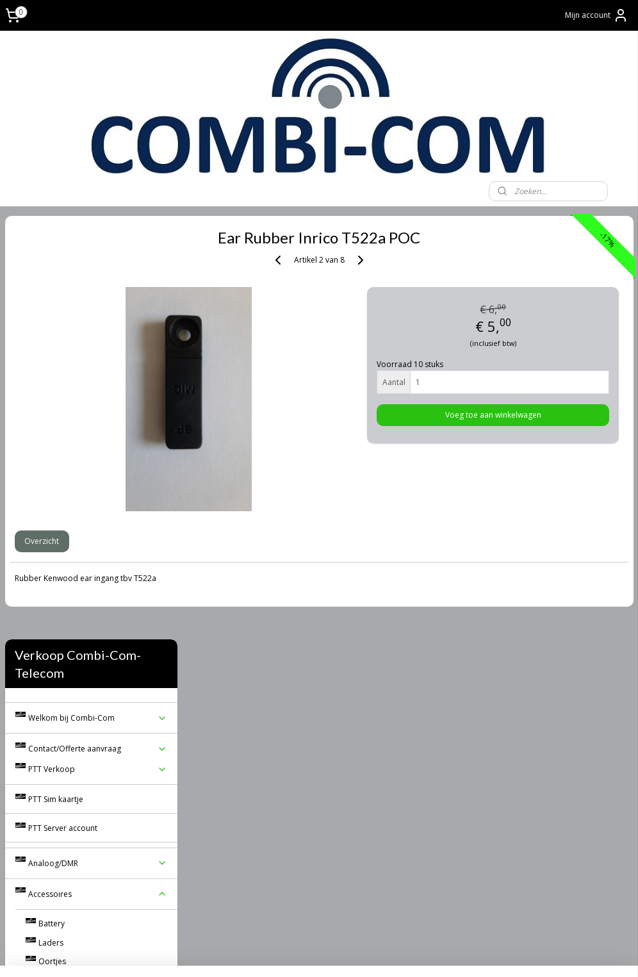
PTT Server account (62, 405)
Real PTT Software (60, 645)
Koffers (51, 577)
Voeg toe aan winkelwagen (532, 415)
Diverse (52, 596)
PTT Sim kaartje (55, 375)
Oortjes (52, 538)
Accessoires (98, 471)
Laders (50, 519)
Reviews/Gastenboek (66, 664)
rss (326, 953)
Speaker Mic (103, 557)
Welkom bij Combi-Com (98, 295)
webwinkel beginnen (375, 953)
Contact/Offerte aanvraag (98, 325)
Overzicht (224, 541)
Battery (51, 500)
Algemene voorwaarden (98, 626)
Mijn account (596, 15)
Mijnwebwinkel (487, 953)
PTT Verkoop (98, 346)
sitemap (299, 953)
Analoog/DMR (98, 440)
